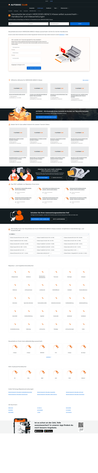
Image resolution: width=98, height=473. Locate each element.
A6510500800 (40, 410)
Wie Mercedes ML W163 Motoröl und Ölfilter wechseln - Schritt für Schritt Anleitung (78, 198)
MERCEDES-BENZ (33, 10)
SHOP (46, 1)
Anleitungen (16, 10)
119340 (38, 412)
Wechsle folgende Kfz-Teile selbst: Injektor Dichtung (47, 394)
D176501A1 (39, 407)
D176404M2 (68, 410)
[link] (31, 8)
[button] (56, 8)
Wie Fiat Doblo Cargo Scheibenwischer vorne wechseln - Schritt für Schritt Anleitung (51, 189)
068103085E (10, 412)
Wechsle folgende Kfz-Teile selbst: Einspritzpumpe (18, 394)
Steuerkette (26, 10)
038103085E (68, 407)
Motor (21, 10)
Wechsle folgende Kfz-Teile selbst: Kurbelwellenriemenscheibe (20, 392)
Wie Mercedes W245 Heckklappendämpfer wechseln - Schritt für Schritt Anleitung (78, 189)
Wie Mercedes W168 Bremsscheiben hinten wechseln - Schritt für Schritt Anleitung (23, 198)
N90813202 (10, 407)
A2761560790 (69, 412)
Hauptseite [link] (10, 10)
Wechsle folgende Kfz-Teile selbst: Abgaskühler (46, 392)
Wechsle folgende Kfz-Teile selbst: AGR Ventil (74, 392)
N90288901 (10, 410)
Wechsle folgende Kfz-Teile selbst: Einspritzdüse (75, 394)
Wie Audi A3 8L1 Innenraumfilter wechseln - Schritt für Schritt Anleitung (23, 189)
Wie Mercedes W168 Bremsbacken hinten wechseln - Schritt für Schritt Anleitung (50, 198)
